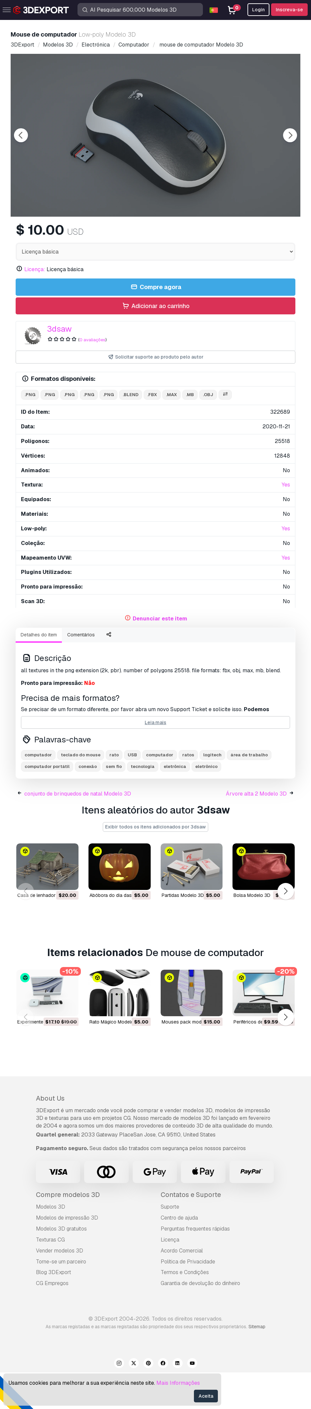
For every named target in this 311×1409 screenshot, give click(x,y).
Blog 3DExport (53, 1308)
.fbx (152, 431)
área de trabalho (249, 791)
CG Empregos (52, 1319)
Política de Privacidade (188, 1298)
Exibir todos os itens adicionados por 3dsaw (155, 863)
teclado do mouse (80, 791)
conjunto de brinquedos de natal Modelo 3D (77, 830)
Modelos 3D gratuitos (61, 1265)
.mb (190, 431)
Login (258, 10)
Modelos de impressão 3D (67, 1254)
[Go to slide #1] (49, 234)
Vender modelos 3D (59, 1287)
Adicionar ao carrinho (155, 343)
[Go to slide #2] (92, 234)
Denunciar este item (160, 655)
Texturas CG (50, 1276)
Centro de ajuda (179, 1254)
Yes (286, 521)
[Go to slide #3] (134, 234)
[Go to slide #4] (177, 234)
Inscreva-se (289, 10)
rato (114, 791)
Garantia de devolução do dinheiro (200, 1319)
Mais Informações (178, 1382)
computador (38, 791)
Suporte (170, 1243)
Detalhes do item (39, 671)
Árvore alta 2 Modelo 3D (256, 830)
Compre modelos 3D (68, 1231)
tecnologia (143, 803)
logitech (212, 791)
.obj (208, 431)
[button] (285, 928)
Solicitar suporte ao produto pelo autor (155, 393)
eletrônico (206, 803)
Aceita (206, 1396)
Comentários (81, 671)
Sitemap (256, 1363)
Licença (170, 1276)
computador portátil (47, 803)
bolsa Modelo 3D (251, 932)
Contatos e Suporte (191, 1231)
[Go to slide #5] (219, 234)
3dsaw (59, 365)
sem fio (114, 803)
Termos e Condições (185, 1308)
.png (30, 431)
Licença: (34, 305)
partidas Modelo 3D (183, 932)
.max (171, 431)
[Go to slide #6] (262, 234)
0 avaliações (92, 376)
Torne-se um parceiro (61, 1298)
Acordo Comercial (182, 1287)
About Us (50, 1135)
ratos (188, 791)
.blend (130, 431)
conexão (87, 803)
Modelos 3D (50, 1243)
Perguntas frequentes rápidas (195, 1265)
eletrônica (175, 803)
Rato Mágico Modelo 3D (115, 1058)
